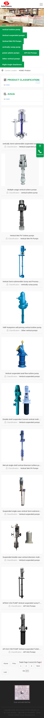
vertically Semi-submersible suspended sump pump (23, 144)
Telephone (40, 154)
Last (5, 672)
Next (38, 666)
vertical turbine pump (11, 29)
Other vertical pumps (11, 59)
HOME (21, 70)
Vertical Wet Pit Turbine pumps (22, 235)
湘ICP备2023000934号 (26, 712)
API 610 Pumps (30, 53)
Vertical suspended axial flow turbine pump (22, 373)
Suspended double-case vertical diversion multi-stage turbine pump (23, 557)
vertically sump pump (11, 47)
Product (27, 70)
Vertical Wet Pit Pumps (11, 41)
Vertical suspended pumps (13, 35)
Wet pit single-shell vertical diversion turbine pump (22, 465)
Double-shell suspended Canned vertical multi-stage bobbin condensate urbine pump (23, 419)
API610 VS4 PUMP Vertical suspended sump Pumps (23, 603)
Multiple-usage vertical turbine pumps (21, 190)
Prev (14, 663)
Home (6, 663)
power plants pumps (10, 53)
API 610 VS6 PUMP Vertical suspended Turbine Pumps (23, 649)
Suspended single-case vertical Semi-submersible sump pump (23, 511)
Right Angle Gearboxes (12, 64)
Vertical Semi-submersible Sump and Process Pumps (23, 281)
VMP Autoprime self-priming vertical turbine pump (22, 327)
